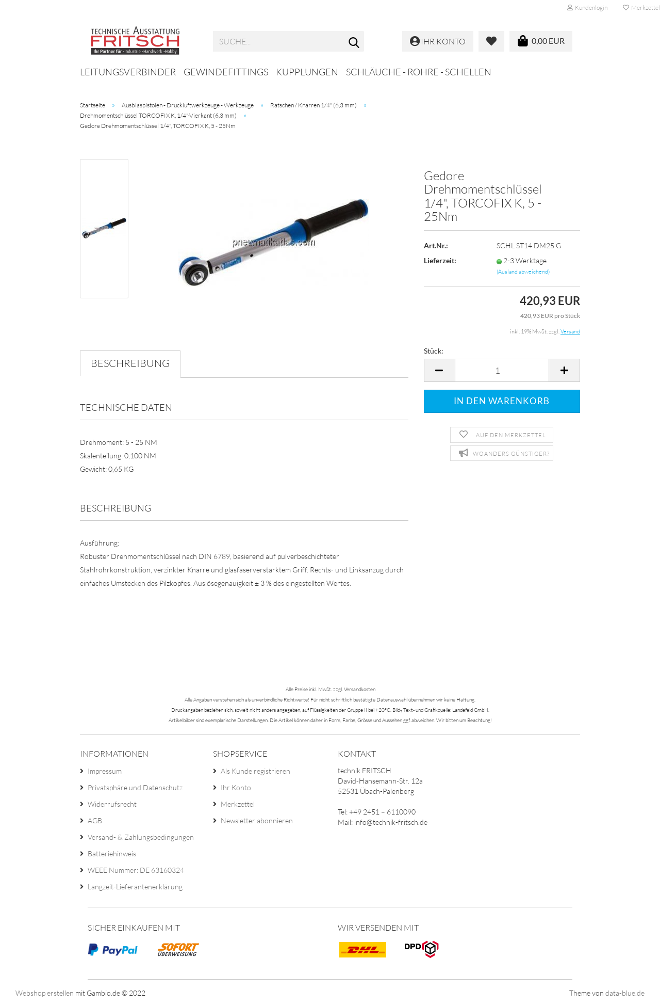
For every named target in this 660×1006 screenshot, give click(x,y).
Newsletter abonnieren (257, 820)
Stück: (433, 350)
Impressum (105, 771)
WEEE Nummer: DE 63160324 (136, 870)
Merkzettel (238, 804)
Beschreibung (130, 363)
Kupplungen (307, 71)
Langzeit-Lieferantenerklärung (135, 886)
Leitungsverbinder (128, 71)
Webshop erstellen (44, 992)
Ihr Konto (236, 787)
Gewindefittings (226, 71)
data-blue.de (625, 992)
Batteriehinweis (112, 853)
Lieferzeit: (440, 260)
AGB (95, 820)
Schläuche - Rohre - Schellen (418, 71)
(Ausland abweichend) (523, 271)
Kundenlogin (587, 7)
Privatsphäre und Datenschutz (135, 787)
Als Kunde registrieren (255, 771)
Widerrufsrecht (112, 804)
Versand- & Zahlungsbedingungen (141, 837)
